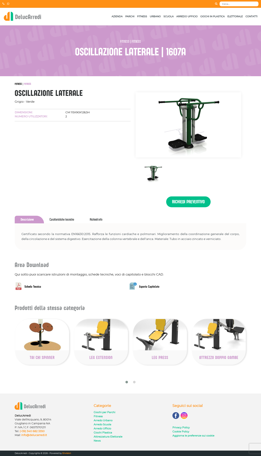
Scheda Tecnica (28, 287)
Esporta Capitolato (144, 287)
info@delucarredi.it (34, 435)
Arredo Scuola (102, 424)
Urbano (155, 16)
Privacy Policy (181, 427)
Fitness (142, 16)
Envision (66, 453)
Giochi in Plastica (212, 16)
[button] (126, 382)
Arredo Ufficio (187, 16)
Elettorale (235, 16)
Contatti (251, 16)
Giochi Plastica (103, 432)
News (97, 441)
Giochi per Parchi (104, 412)
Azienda (117, 16)
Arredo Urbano (103, 420)
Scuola (168, 16)
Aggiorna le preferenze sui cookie (193, 435)
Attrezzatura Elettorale (108, 437)
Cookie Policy (180, 431)
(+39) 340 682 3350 (32, 431)
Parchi (129, 16)
